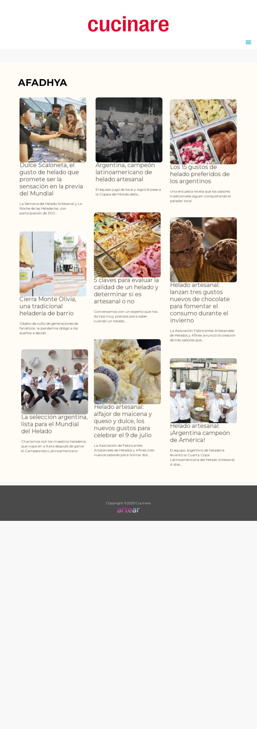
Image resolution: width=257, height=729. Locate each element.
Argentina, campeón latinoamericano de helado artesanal (128, 172)
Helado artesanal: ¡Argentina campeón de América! (194, 454)
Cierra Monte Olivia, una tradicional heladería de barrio (48, 317)
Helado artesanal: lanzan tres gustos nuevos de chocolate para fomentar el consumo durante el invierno (194, 314)
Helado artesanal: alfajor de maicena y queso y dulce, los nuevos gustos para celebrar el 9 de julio (114, 432)
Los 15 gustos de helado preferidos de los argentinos (194, 186)
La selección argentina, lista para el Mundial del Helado (65, 434)
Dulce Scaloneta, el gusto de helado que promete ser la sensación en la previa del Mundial (51, 179)
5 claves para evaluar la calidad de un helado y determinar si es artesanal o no (118, 291)
